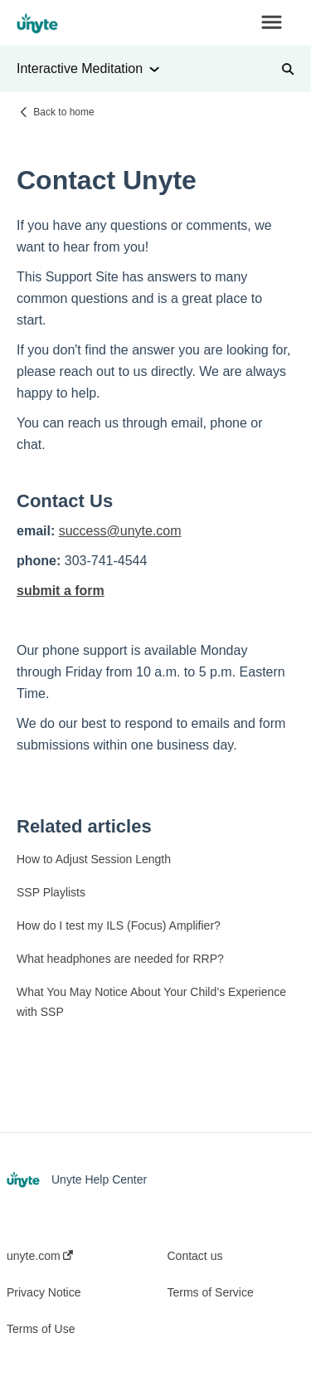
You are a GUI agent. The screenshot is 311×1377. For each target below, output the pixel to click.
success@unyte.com (120, 531)
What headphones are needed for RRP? (120, 958)
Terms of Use (41, 1328)
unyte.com (40, 1255)
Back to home (63, 112)
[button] (271, 23)
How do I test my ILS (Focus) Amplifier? (119, 925)
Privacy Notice (43, 1292)
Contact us (195, 1255)
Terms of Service (211, 1292)
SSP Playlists (51, 892)
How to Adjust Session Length (94, 859)
